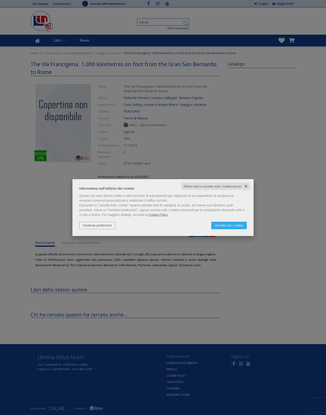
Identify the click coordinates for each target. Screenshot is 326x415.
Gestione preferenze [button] (97, 225)
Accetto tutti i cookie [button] (229, 225)
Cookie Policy (158, 214)
